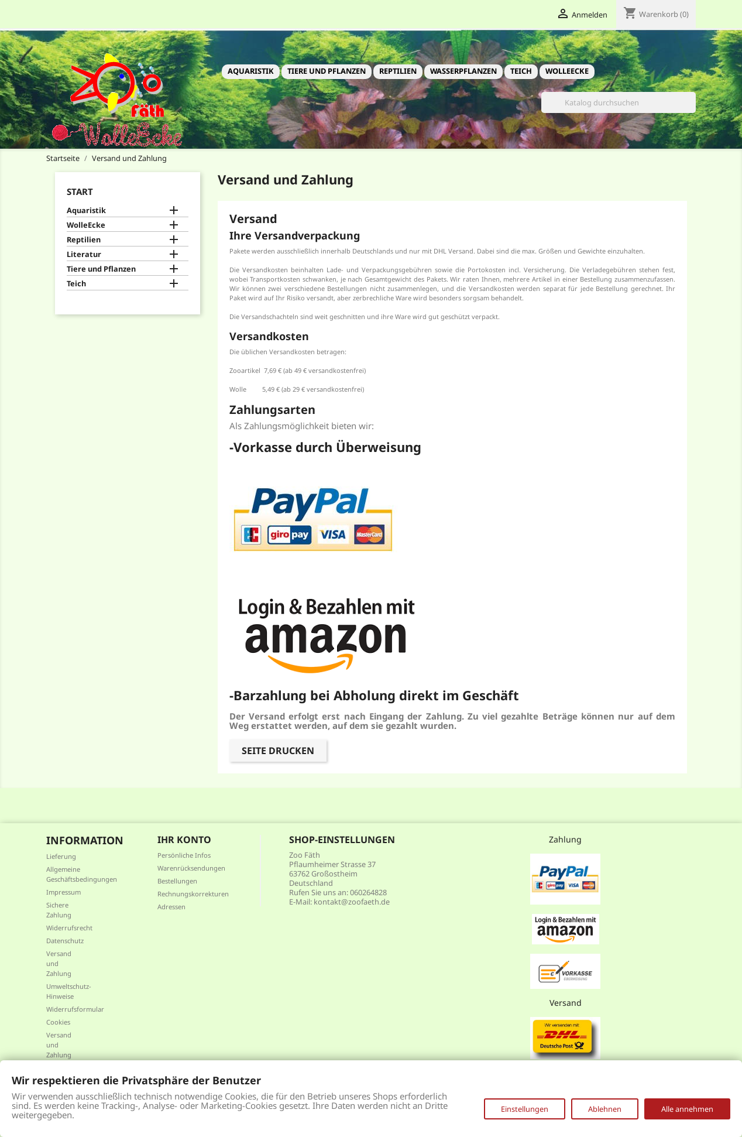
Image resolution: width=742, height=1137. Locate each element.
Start (80, 191)
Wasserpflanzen (463, 71)
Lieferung (61, 856)
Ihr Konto (184, 839)
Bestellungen (177, 880)
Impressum (63, 892)
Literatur (84, 254)
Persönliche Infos (184, 855)
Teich (521, 71)
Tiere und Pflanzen (326, 71)
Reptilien (398, 71)
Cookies (58, 1022)
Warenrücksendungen (191, 868)
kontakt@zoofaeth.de (352, 901)
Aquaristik (251, 71)
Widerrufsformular (75, 1009)
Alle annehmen (687, 1109)
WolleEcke (567, 71)
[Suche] (618, 102)
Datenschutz (65, 940)
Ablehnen (604, 1109)
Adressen (171, 906)
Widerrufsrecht (69, 927)
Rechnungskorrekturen (193, 893)
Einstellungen (524, 1109)
